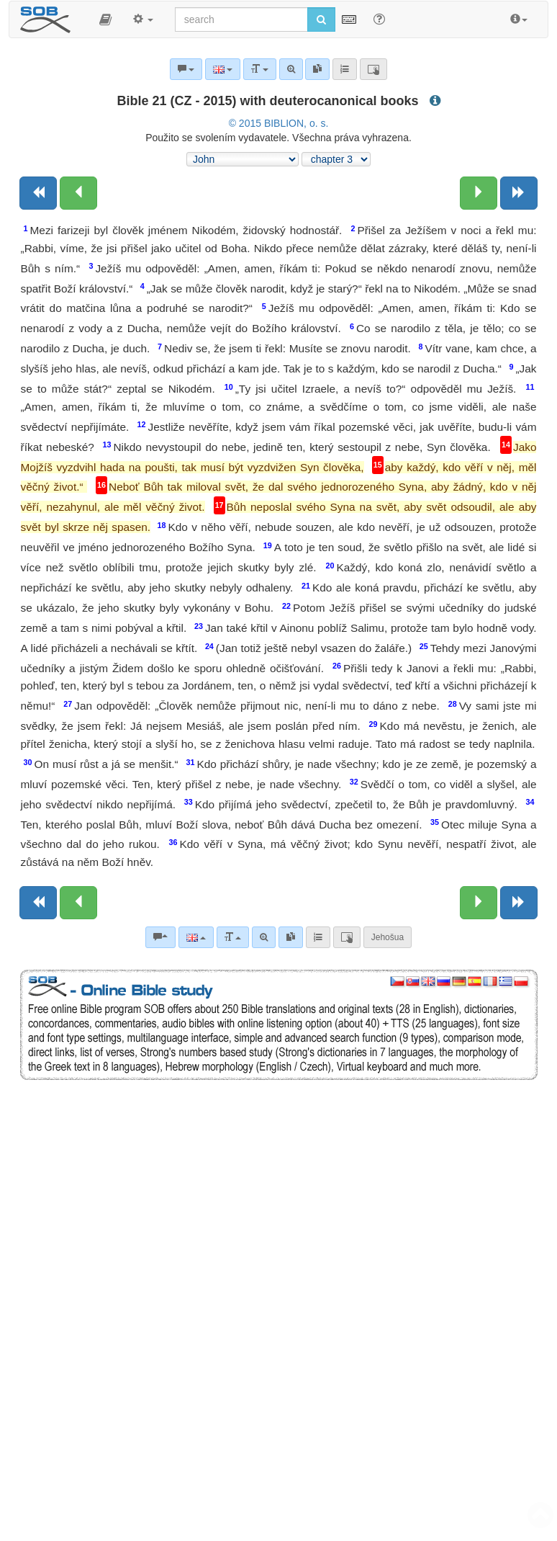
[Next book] (519, 193)
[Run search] (321, 19)
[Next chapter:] (478, 193)
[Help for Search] (379, 18)
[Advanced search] (264, 937)
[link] (290, 937)
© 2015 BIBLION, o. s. (279, 123)
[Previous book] (38, 193)
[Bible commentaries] (160, 937)
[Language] (196, 937)
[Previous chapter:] (78, 193)
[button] (105, 19)
